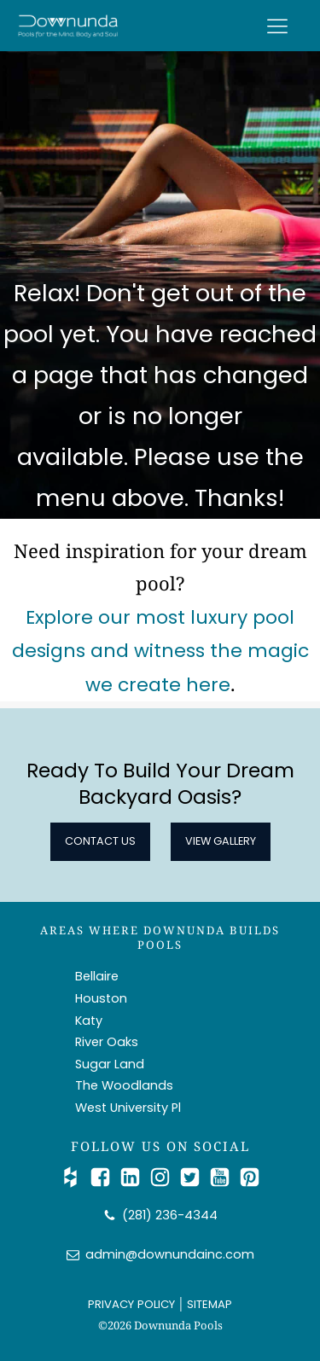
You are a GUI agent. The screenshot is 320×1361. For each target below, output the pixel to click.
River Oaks (106, 1041)
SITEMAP (209, 1304)
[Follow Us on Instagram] (164, 1177)
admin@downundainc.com (169, 1254)
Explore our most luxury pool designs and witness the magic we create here (160, 651)
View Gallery (220, 841)
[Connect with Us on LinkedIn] (134, 1177)
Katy (88, 1020)
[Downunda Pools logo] (68, 26)
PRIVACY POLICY (131, 1304)
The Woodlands (124, 1085)
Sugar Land (109, 1064)
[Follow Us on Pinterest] (249, 1177)
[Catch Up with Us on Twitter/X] (194, 1177)
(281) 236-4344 (170, 1215)
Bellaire (97, 976)
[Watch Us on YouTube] (224, 1177)
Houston (101, 998)
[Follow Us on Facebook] (104, 1177)
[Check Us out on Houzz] (75, 1177)
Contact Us (100, 841)
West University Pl (128, 1107)
